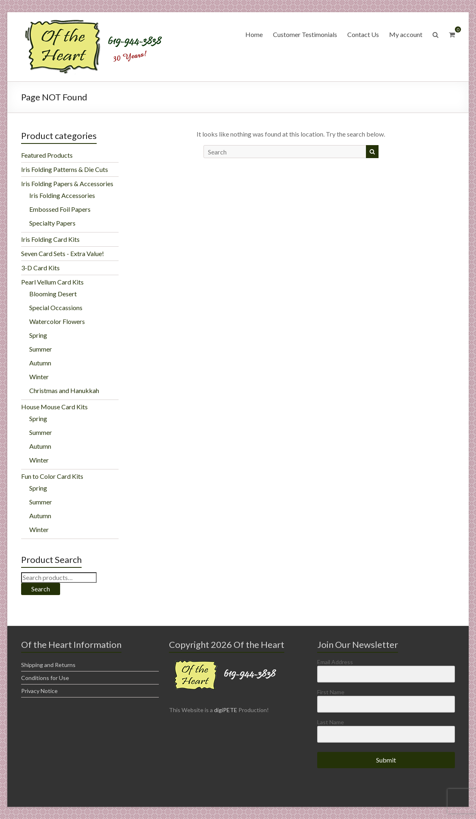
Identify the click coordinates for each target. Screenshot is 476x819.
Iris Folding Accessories (62, 195)
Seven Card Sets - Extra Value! (62, 253)
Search (40, 589)
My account (405, 34)
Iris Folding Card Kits (50, 239)
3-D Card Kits (40, 268)
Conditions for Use (45, 677)
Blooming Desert (53, 294)
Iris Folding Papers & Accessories (67, 183)
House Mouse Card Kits (54, 407)
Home (254, 34)
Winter (39, 376)
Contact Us (363, 34)
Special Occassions (55, 307)
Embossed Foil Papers (60, 209)
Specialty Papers (52, 223)
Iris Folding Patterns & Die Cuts (64, 169)
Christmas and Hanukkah (64, 390)
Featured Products (47, 155)
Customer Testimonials (305, 34)
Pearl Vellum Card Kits (52, 282)
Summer (40, 349)
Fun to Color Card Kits (52, 476)
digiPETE (225, 709)
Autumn (40, 363)
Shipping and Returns (48, 664)
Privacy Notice (39, 690)
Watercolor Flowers (57, 321)
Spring (38, 335)
